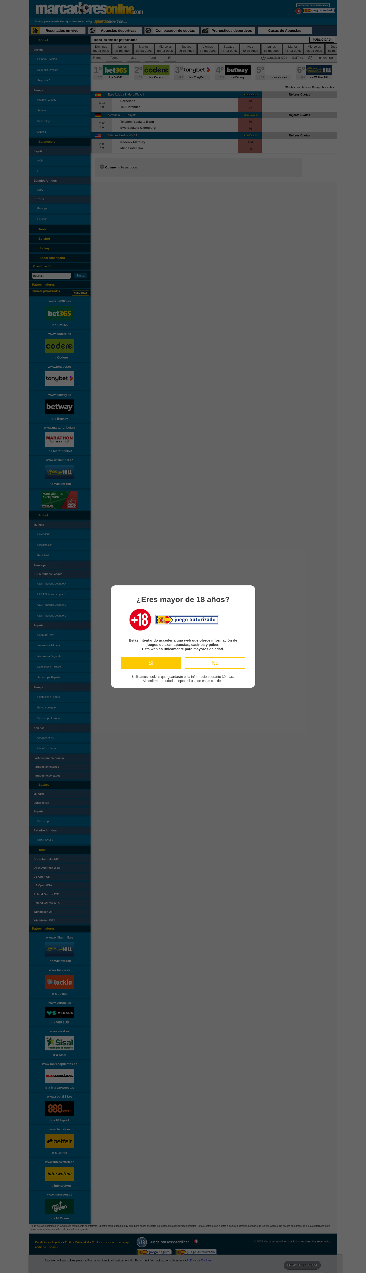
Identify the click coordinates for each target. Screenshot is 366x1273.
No (215, 663)
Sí (151, 663)
